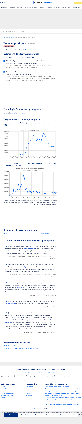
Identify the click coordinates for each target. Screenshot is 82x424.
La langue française (39, 408)
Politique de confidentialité (7, 393)
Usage (37, 415)
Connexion (70, 3)
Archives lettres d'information (8, 388)
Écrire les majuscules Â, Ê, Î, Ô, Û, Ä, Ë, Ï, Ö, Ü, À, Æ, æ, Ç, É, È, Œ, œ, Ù (62, 393)
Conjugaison (12, 7)
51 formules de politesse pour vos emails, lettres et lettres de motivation (63, 388)
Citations (64, 7)
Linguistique (57, 7)
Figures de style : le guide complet (53, 395)
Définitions (11, 415)
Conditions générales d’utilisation (9, 391)
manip (5, 233)
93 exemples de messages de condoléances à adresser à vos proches (62, 391)
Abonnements (29, 386)
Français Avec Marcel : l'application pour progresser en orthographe (62, 404)
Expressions (28, 7)
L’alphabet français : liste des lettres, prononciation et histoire (60, 399)
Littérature (42, 7)
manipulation (45, 233)
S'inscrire (78, 3)
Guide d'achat (29, 395)
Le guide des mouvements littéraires (54, 402)
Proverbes (34, 7)
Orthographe (20, 7)
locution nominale (9, 46)
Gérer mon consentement (7, 395)
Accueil (5, 37)
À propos (3, 386)
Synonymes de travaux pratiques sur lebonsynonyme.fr (21, 348)
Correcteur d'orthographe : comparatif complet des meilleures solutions (63, 397)
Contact (3, 397)
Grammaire (49, 7)
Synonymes (49, 415)
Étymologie (24, 415)
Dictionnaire (4, 7)
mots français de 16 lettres (26, 380)
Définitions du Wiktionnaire (12, 346)
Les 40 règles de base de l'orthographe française (57, 386)
